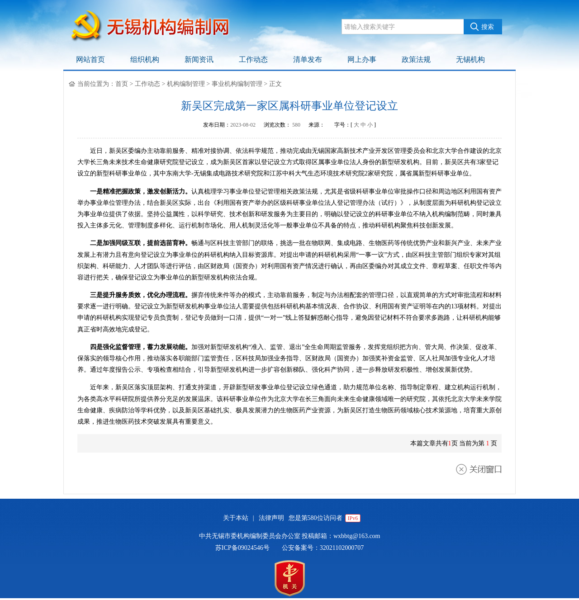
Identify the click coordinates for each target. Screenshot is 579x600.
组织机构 (144, 59)
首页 (121, 83)
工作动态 (253, 59)
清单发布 (307, 59)
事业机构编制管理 (237, 83)
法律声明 (271, 518)
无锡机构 (470, 59)
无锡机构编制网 (156, 27)
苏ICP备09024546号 (242, 547)
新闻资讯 (199, 59)
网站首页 (90, 59)
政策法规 (416, 59)
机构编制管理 (186, 83)
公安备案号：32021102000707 (323, 547)
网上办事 (361, 59)
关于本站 (235, 518)
